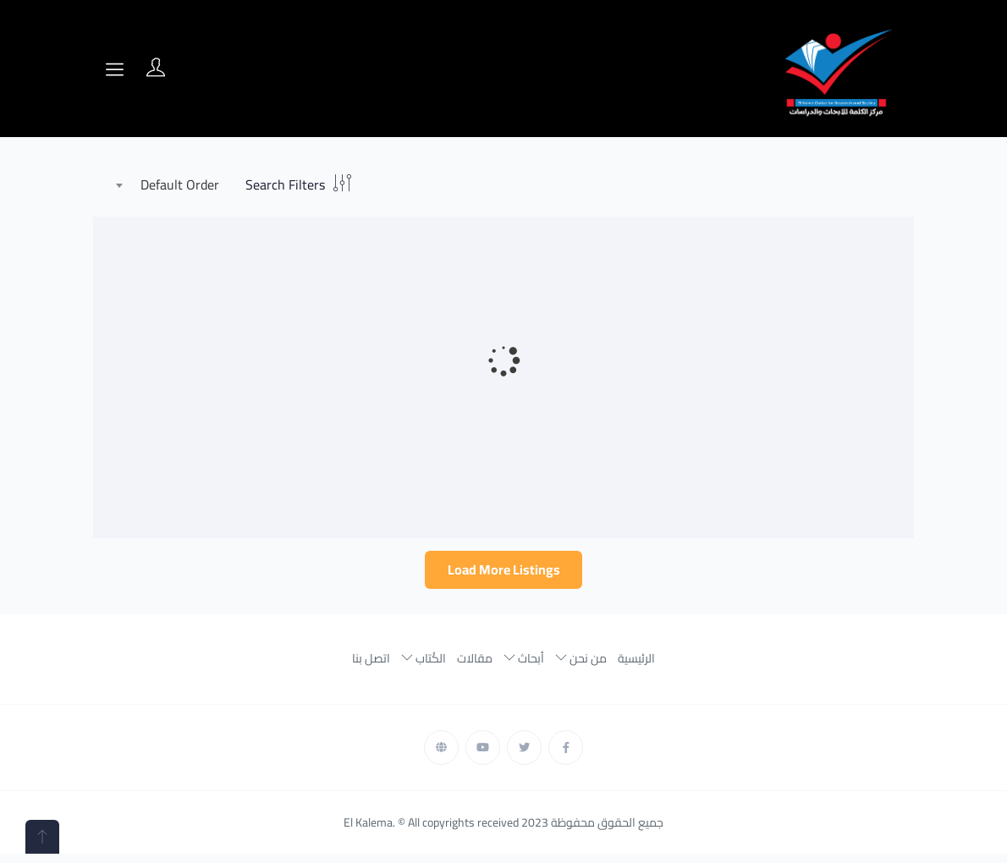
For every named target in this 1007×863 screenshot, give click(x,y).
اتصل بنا (371, 665)
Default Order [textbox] (179, 184)
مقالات (474, 665)
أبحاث (524, 665)
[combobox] (171, 185)
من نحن (581, 665)
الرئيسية (636, 665)
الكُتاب (423, 665)
